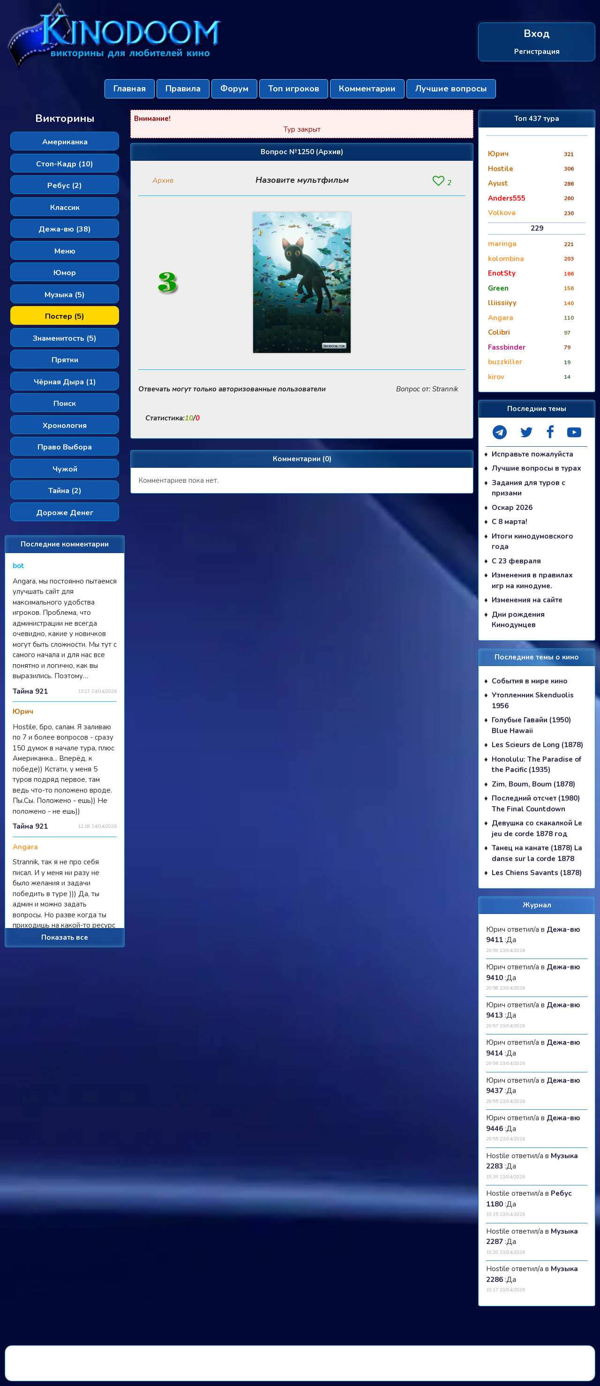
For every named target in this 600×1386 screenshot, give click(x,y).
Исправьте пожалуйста (532, 454)
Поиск (64, 403)
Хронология (65, 425)
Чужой (64, 469)
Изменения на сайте (527, 600)
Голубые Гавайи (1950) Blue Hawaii (531, 725)
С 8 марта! (509, 521)
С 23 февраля (516, 561)
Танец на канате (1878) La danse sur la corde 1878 (537, 853)
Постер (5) (64, 316)
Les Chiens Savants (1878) (537, 872)
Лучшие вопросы (451, 88)
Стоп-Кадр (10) (64, 164)
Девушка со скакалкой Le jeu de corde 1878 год (537, 828)
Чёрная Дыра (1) (65, 382)
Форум (234, 88)
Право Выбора (65, 447)
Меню (64, 251)
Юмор (64, 273)
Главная (129, 88)
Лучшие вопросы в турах (536, 468)
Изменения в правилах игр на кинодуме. (532, 580)
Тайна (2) (65, 491)
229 (537, 228)
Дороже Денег (64, 513)
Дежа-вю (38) (64, 229)
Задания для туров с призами (528, 488)
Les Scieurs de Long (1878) (537, 744)
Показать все (64, 937)
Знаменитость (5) (65, 338)
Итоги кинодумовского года (532, 542)
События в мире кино (530, 681)
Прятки (65, 360)
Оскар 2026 (512, 507)
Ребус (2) (64, 185)
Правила (183, 88)
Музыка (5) (65, 295)
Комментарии (367, 88)
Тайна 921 (30, 691)
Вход (537, 34)
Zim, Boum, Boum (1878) (533, 784)
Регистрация (537, 51)
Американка (65, 142)
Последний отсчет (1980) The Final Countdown (536, 804)
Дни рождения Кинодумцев (518, 620)
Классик (65, 207)
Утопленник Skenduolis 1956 (533, 700)
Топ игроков (293, 88)
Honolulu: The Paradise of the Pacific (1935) (536, 765)
